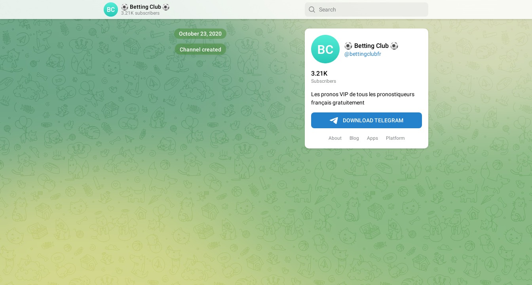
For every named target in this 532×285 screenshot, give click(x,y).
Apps (372, 138)
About (335, 138)
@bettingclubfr (362, 54)
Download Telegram (366, 120)
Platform (395, 138)
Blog (354, 138)
